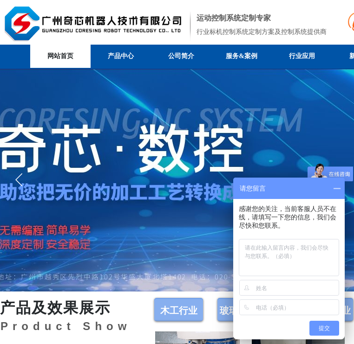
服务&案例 (241, 56)
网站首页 (60, 56)
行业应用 (302, 56)
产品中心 (121, 56)
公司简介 (181, 56)
